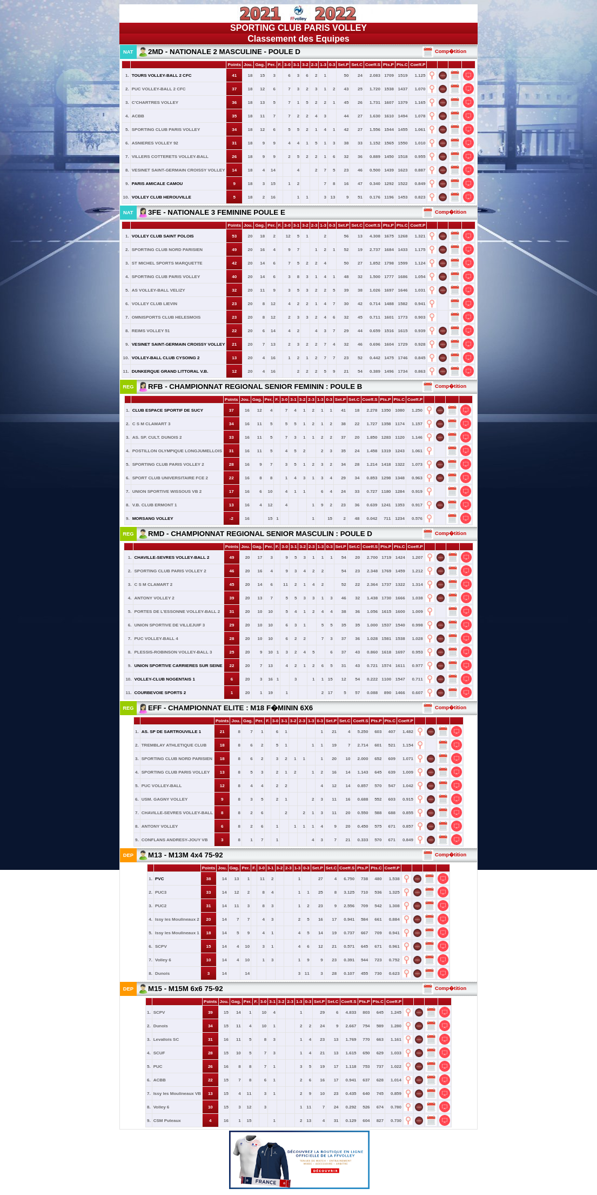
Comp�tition (444, 51)
